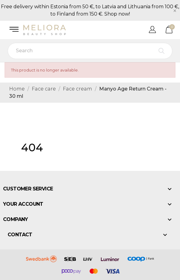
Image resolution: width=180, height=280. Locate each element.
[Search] (90, 51)
